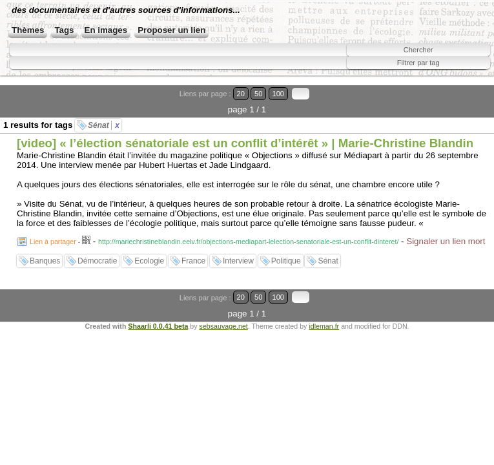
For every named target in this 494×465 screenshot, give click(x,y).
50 (258, 94)
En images (106, 30)
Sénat (103, 125)
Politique (286, 260)
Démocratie (97, 260)
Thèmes (28, 30)
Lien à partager (53, 241)
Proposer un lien (171, 30)
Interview (238, 260)
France (193, 260)
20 (241, 94)
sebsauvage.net (224, 326)
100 (279, 94)
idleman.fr (324, 326)
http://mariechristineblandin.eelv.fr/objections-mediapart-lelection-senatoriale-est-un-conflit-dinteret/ (248, 241)
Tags (64, 30)
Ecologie (149, 260)
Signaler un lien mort (445, 241)
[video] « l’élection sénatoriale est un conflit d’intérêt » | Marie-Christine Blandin (245, 143)
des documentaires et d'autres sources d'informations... (126, 10)
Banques (45, 260)
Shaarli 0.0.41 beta (158, 326)
